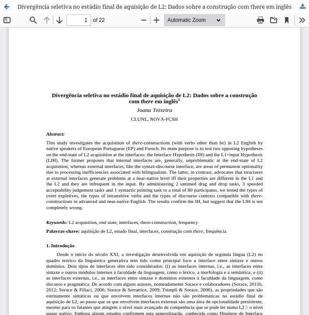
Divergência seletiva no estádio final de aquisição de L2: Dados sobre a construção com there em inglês (154, 6)
